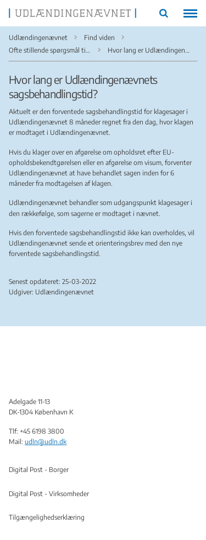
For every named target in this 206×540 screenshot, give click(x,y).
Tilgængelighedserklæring (47, 517)
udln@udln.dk (45, 441)
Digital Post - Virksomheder (49, 494)
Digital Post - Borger (39, 469)
